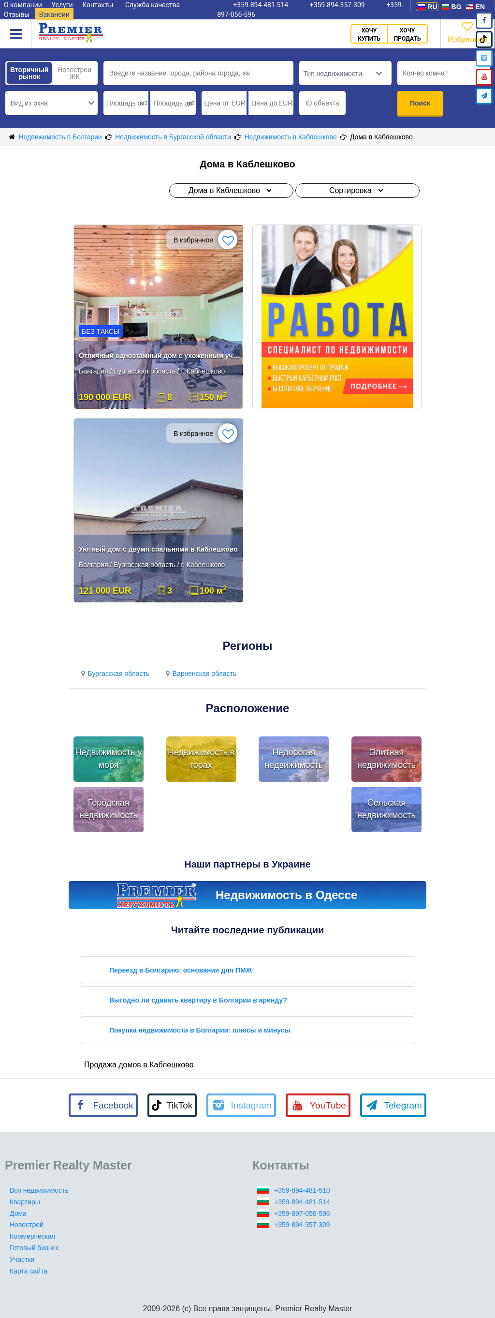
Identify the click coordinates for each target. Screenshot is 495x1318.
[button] (51, 103)
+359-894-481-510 (302, 1190)
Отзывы (16, 14)
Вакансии (54, 14)
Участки (22, 1259)
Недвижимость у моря (108, 759)
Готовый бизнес (34, 1248)
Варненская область (199, 673)
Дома (18, 1213)
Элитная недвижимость (386, 759)
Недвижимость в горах (201, 759)
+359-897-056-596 (302, 1213)
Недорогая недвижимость (293, 759)
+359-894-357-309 (302, 1224)
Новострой (27, 1224)
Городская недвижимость (108, 809)
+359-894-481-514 (302, 1202)
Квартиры (25, 1202)
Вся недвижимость (39, 1190)
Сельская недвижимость (386, 809)
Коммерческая (32, 1236)
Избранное (467, 31)
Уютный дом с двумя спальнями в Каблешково (158, 549)
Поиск (420, 103)
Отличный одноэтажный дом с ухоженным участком (159, 355)
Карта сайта (28, 1271)
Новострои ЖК (74, 73)
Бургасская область (113, 673)
